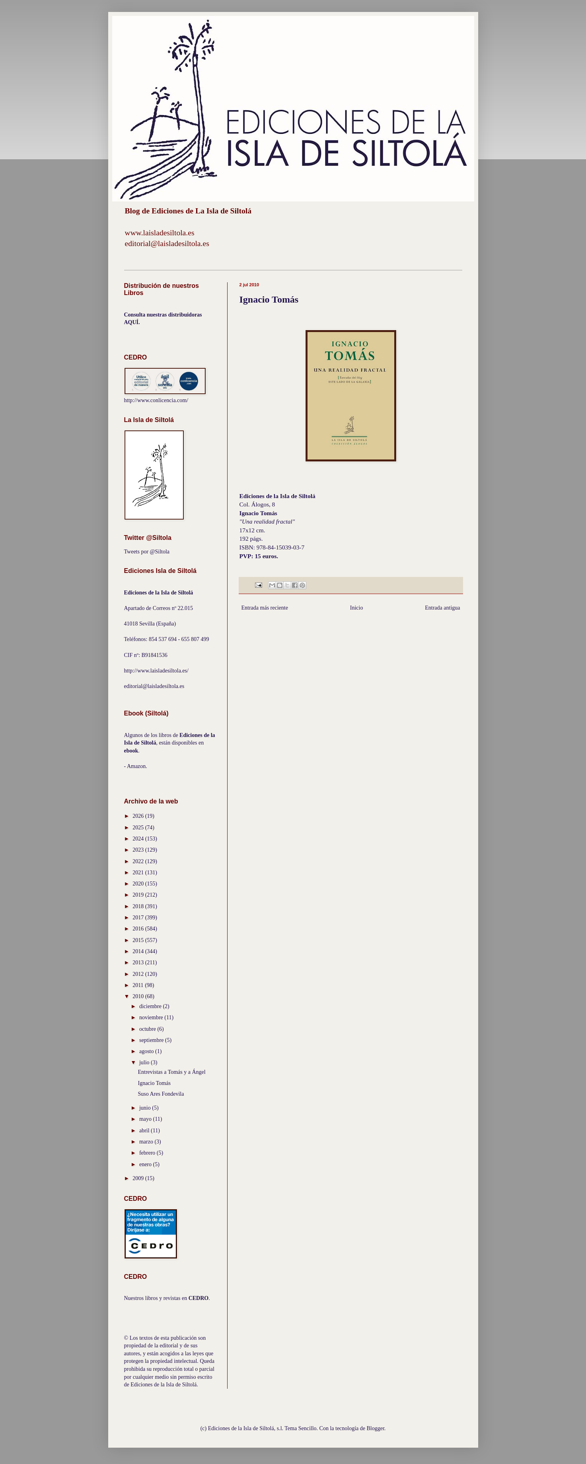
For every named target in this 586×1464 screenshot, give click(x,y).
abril (145, 1131)
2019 (138, 895)
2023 (138, 850)
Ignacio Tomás (154, 1083)
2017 (138, 918)
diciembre (151, 1006)
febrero (148, 1153)
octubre (148, 1029)
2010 (138, 996)
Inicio (356, 608)
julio (145, 1062)
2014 (138, 951)
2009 (138, 1178)
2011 (138, 985)
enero (146, 1164)
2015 (138, 940)
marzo (146, 1142)
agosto (147, 1051)
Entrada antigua (442, 608)
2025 (138, 828)
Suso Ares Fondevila (161, 1094)
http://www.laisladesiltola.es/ (156, 671)
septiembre (152, 1040)
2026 (138, 816)
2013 (138, 963)
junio (145, 1108)
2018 (138, 906)
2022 (138, 861)
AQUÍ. (132, 322)
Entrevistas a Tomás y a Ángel (171, 1072)
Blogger (375, 1428)
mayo (146, 1119)
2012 (138, 974)
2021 (138, 873)
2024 (138, 839)
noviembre (151, 1017)
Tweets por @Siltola (147, 552)
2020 (138, 884)
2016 (138, 929)
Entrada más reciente (264, 608)
